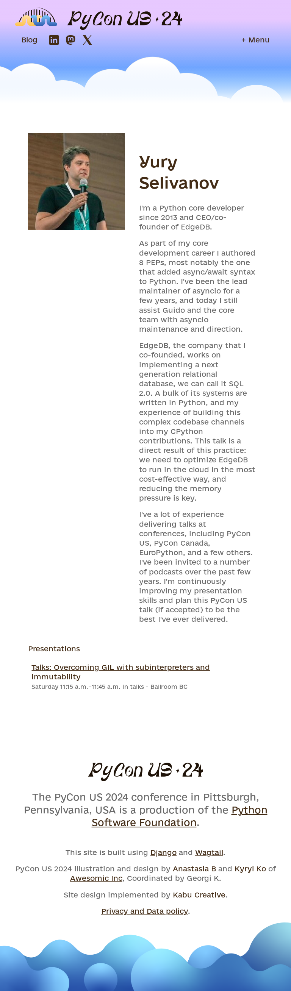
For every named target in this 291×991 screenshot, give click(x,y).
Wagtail (209, 852)
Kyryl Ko (250, 869)
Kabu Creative (199, 895)
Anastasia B (194, 869)
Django (163, 852)
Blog (29, 40)
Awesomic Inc (96, 878)
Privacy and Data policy (144, 911)
